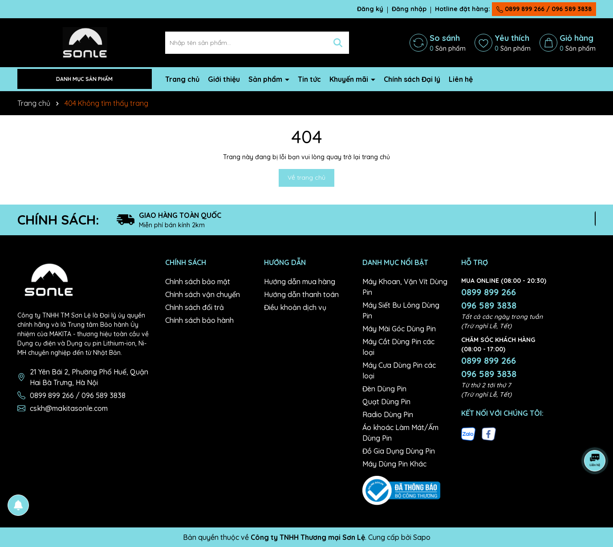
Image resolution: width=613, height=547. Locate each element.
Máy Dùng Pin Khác (394, 463)
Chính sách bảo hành (199, 320)
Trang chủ (182, 79)
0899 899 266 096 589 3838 (488, 298)
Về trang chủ (306, 177)
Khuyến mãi (349, 79)
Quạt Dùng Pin (386, 401)
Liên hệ (461, 79)
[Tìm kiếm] (338, 43)
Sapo (421, 537)
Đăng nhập (409, 9)
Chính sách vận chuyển (202, 294)
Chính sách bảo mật (197, 281)
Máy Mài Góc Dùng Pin (399, 328)
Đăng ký (370, 9)
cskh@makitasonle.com (69, 408)
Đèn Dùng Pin (384, 388)
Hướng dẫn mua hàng (299, 281)
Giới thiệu (224, 79)
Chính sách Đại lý (412, 79)
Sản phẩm (266, 79)
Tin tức (309, 79)
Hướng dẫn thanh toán (301, 294)
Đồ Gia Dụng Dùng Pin (398, 450)
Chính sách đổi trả (194, 307)
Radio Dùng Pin (387, 414)
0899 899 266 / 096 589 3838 (544, 9)
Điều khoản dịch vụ (295, 307)
